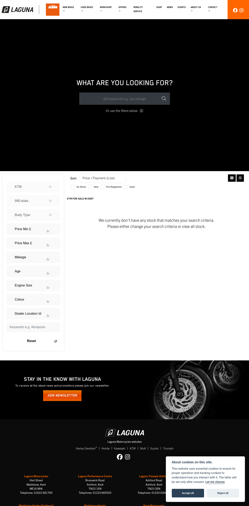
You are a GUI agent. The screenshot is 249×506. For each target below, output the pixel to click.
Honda (105, 448)
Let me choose (215, 482)
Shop (159, 7)
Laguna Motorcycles (36, 476)
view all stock (193, 226)
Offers (122, 7)
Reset (42, 341)
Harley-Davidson (86, 448)
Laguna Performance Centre (95, 476)
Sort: (73, 178)
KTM (133, 448)
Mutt (143, 448)
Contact (212, 7)
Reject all (222, 493)
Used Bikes (87, 7)
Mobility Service (138, 9)
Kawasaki (119, 448)
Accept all (188, 493)
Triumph (168, 448)
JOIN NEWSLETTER (62, 396)
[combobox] (33, 187)
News (170, 7)
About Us (196, 7)
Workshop (106, 7)
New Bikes (68, 7)
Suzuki (154, 448)
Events (182, 7)
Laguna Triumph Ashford (154, 476)
